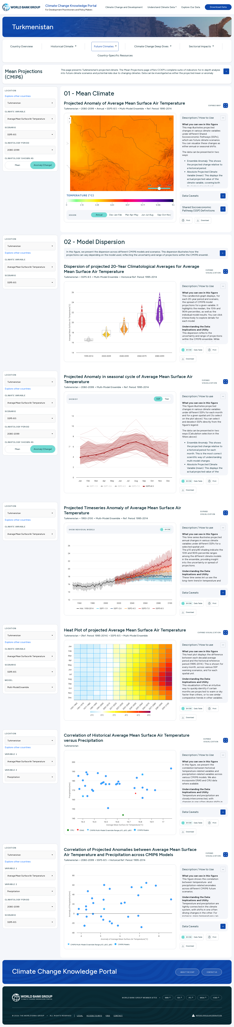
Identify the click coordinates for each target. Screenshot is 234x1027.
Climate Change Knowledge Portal (71, 6)
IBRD (167, 997)
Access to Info (94, 1015)
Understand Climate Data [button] (161, 7)
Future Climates (104, 46)
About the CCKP (187, 972)
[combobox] (30, 134)
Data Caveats (190, 195)
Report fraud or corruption (207, 1015)
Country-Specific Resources (115, 55)
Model (9, 680)
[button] (203, 220)
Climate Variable (15, 111)
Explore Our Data (190, 7)
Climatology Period (17, 142)
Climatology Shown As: (19, 158)
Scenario (10, 127)
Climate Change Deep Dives (151, 46)
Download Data (218, 7)
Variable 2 (11, 770)
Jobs (108, 1015)
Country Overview (21, 46)
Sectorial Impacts (200, 46)
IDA (178, 997)
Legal (80, 1015)
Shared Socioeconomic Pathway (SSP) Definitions (198, 209)
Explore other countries (18, 96)
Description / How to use (197, 396)
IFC (190, 997)
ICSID (215, 997)
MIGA (202, 997)
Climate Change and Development (124, 7)
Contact (118, 1015)
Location (10, 90)
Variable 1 (11, 754)
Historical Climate (62, 46)
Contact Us (212, 972)
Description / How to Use (198, 117)
